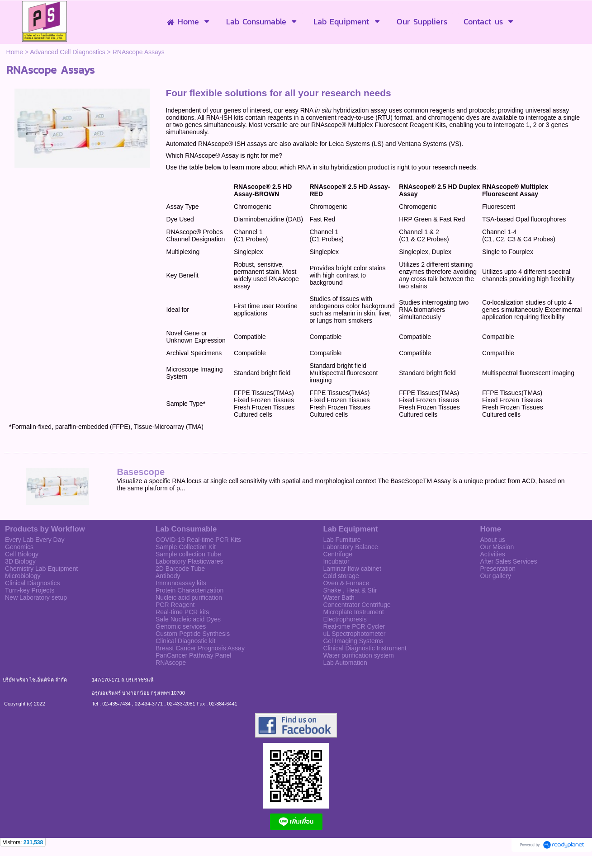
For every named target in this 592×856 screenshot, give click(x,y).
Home (14, 52)
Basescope (141, 472)
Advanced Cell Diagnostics (67, 52)
